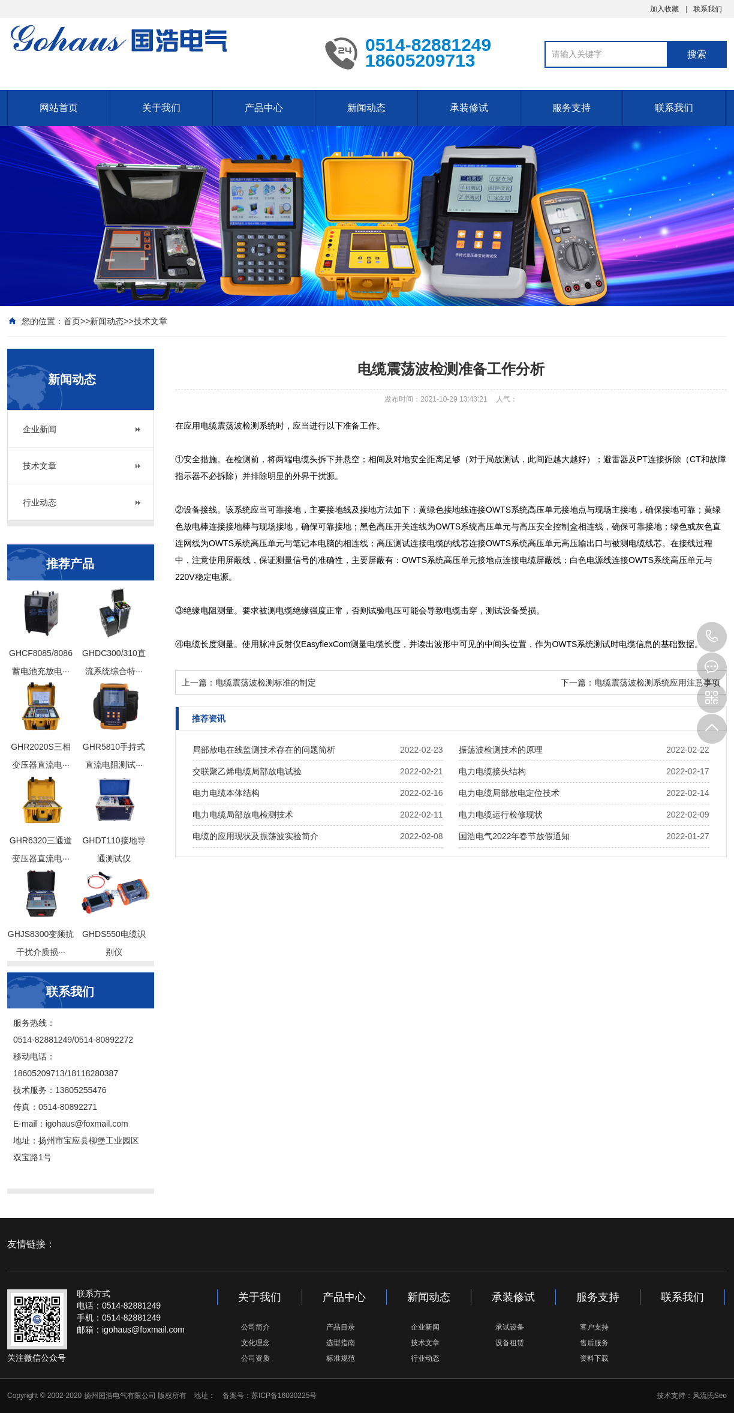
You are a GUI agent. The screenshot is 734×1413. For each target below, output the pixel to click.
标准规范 (340, 1358)
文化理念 (255, 1343)
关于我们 (161, 108)
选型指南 (340, 1343)
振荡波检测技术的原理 (501, 750)
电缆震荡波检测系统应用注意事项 (657, 682)
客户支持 (594, 1327)
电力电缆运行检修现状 (501, 814)
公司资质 (255, 1358)
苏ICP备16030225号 (284, 1395)
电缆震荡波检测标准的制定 (265, 682)
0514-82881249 (712, 637)
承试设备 (509, 1327)
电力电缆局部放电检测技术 (242, 814)
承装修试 (469, 108)
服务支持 (571, 108)
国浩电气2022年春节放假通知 (514, 836)
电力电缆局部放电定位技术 (509, 793)
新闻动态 (366, 108)
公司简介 (255, 1327)
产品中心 (264, 108)
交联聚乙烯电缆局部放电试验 (247, 771)
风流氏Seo (710, 1395)
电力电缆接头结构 (492, 771)
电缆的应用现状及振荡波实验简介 (255, 836)
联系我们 (707, 9)
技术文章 (150, 321)
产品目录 (340, 1327)
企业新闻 (39, 429)
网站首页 (59, 108)
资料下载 (594, 1358)
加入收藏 (664, 9)
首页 (72, 321)
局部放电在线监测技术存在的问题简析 (263, 750)
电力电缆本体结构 (226, 793)
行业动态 (39, 502)
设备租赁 (509, 1343)
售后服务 (594, 1343)
